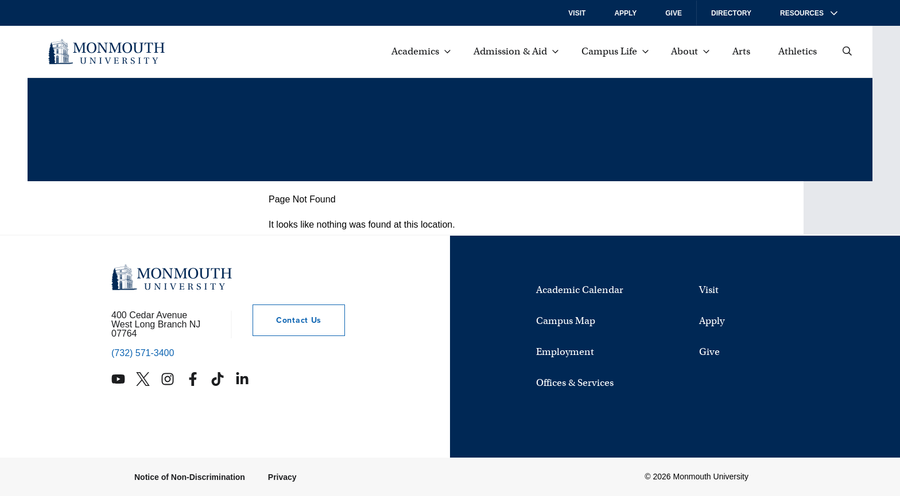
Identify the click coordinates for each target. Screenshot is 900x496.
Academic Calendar (579, 290)
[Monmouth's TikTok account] (217, 379)
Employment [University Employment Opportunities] (565, 352)
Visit (576, 13)
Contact (287, 320)
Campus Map (565, 321)
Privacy (282, 477)
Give (673, 13)
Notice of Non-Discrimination (189, 477)
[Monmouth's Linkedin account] (242, 379)
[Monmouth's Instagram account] (167, 379)
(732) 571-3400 (142, 353)
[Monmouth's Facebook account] (193, 379)
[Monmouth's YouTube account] (118, 379)
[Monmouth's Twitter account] (143, 379)
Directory (731, 13)
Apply (625, 13)
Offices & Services (575, 383)
